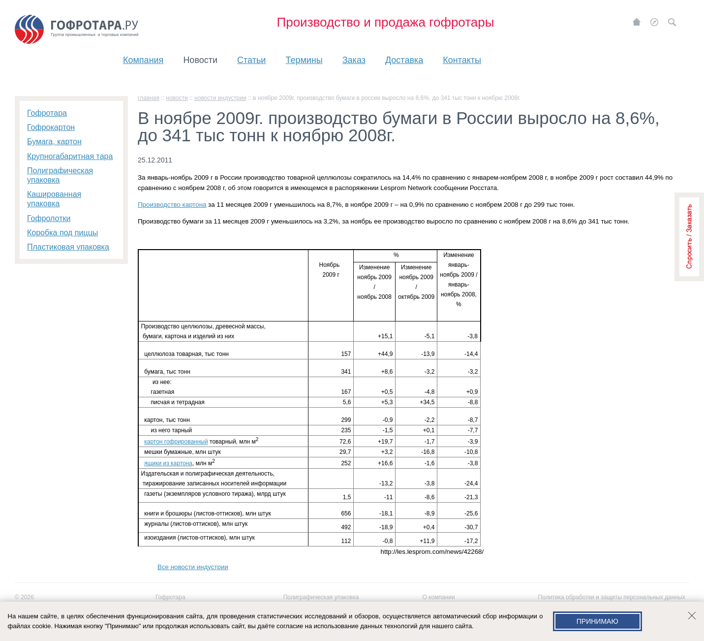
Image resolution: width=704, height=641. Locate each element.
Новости (200, 60)
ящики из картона (168, 463)
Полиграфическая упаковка (321, 597)
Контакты (462, 60)
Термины (303, 60)
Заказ (354, 60)
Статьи (251, 60)
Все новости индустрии (192, 567)
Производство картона (172, 204)
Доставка (404, 60)
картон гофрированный (176, 441)
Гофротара (170, 597)
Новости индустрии (220, 98)
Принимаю (597, 621)
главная (148, 98)
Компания (143, 60)
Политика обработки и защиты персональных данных (611, 597)
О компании (438, 597)
